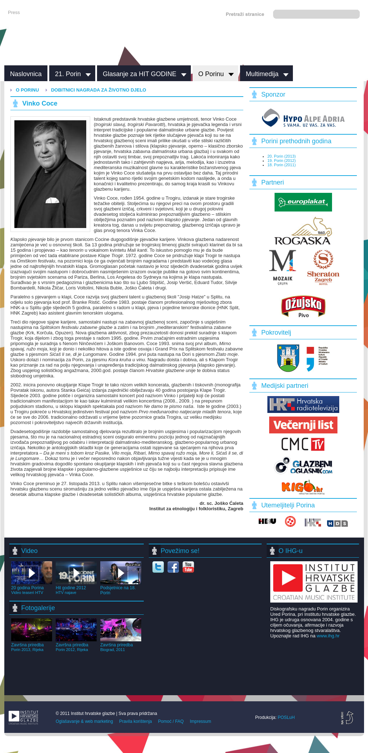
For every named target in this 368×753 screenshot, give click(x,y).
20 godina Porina (31, 587)
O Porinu (211, 74)
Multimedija (262, 74)
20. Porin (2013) (281, 156)
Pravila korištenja (135, 721)
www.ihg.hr (328, 635)
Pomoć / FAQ (171, 721)
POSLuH (286, 717)
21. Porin (68, 74)
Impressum (200, 721)
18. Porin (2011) (281, 165)
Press (14, 12)
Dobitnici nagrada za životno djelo (98, 90)
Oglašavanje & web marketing (84, 721)
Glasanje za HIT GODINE (139, 74)
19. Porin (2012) (281, 160)
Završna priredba (31, 644)
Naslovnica (26, 74)
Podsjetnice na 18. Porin (120, 587)
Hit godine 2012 (76, 587)
